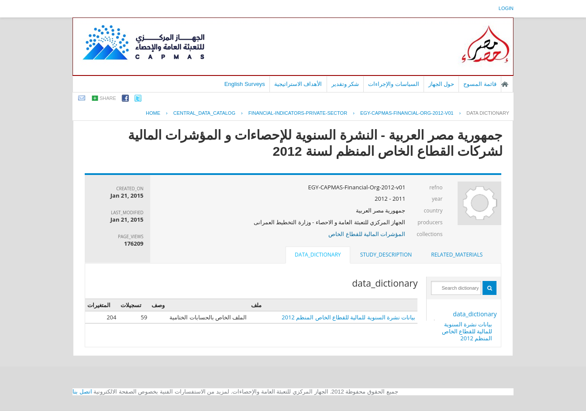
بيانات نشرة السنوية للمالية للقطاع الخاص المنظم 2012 (467, 331)
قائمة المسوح (479, 84)
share (108, 98)
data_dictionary (474, 314)
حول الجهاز (441, 84)
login (506, 8)
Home (153, 113)
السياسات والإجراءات (393, 84)
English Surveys (244, 84)
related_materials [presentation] (457, 254)
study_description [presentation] (386, 254)
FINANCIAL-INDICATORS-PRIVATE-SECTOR (297, 113)
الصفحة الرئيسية (504, 84)
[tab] (457, 255)
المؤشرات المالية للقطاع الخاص (366, 234)
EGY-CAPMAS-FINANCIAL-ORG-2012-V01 (407, 113)
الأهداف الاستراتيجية (298, 84)
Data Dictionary (487, 113)
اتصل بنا (82, 391)
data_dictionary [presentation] (318, 254)
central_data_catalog (204, 113)
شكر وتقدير (345, 84)
